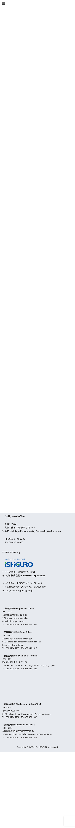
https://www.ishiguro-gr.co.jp (17, 590)
